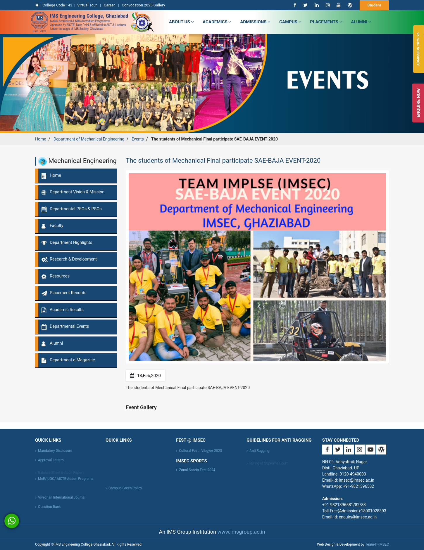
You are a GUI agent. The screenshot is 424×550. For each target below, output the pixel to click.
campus (290, 22)
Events (138, 139)
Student (374, 5)
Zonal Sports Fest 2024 (197, 470)
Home (40, 139)
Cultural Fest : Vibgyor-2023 (200, 453)
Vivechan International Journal (61, 499)
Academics (217, 22)
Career (110, 5)
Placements (326, 22)
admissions (255, 22)
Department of (89, 139)
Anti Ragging (259, 453)
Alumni (361, 22)
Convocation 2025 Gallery (143, 5)
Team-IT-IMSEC (377, 544)
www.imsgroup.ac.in (241, 532)
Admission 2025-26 (418, 49)
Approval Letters (50, 462)
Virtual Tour (87, 5)
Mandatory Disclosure (55, 453)
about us (181, 22)
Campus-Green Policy (125, 490)
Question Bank (49, 509)
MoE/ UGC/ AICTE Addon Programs (65, 481)
